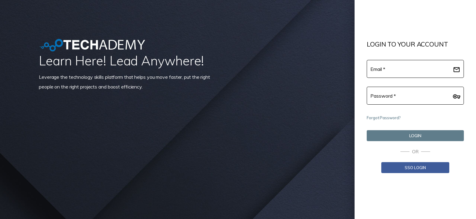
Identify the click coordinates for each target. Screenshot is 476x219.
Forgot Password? (383, 117)
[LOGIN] (415, 135)
